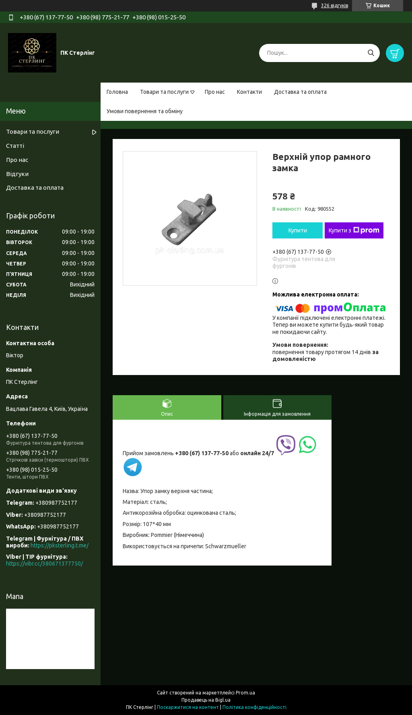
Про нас (215, 92)
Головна (117, 92)
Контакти (249, 92)
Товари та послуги (164, 92)
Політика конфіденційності (254, 707)
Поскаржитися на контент (188, 707)
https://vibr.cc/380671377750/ (44, 563)
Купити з (354, 230)
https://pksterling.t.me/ (60, 545)
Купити (297, 230)
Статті (15, 145)
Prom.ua (245, 692)
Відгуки (17, 173)
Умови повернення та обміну (145, 111)
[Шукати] (371, 53)
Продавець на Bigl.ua (206, 700)
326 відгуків (334, 5)
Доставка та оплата (300, 92)
